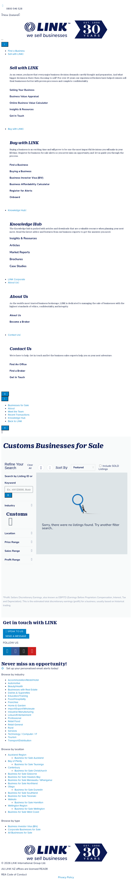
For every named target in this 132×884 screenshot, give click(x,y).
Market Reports (20, 252)
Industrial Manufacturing (21, 712)
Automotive (14, 683)
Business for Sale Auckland (29, 758)
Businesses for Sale (18, 405)
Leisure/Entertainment (19, 715)
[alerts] (2, 668)
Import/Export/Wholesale (21, 709)
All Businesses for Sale (20, 832)
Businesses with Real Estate (22, 689)
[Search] (8, 495)
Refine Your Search (14, 466)
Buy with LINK (16, 129)
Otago (11, 786)
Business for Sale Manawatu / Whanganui (30, 780)
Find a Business (16, 51)
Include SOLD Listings (109, 467)
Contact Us (14, 335)
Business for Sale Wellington (30, 809)
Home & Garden (17, 705)
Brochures (16, 259)
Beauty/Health (15, 686)
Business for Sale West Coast (23, 812)
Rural (10, 728)
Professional (14, 718)
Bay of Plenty (15, 761)
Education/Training (18, 696)
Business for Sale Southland (23, 793)
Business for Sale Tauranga (29, 764)
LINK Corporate (16, 279)
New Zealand (10, 15)
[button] (30, 466)
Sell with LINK (15, 54)
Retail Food (14, 721)
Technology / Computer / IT (22, 734)
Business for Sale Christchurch (31, 771)
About (11, 408)
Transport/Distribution (19, 740)
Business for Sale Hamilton (29, 802)
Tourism (12, 737)
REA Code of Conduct (14, 874)
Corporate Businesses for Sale (24, 829)
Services (12, 731)
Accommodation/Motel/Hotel (23, 680)
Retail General (15, 724)
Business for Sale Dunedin (29, 790)
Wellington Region (17, 805)
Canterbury (14, 767)
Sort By (62, 467)
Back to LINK (15, 421)
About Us (13, 282)
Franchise (13, 702)
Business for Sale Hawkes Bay (24, 777)
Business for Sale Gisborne (22, 774)
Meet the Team (16, 411)
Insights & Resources (23, 238)
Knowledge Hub (17, 210)
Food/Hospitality (17, 699)
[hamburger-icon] (4, 44)
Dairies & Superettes (19, 693)
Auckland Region (17, 755)
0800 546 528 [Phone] (14, 8)
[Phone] (2, 5)
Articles (15, 245)
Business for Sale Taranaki (22, 796)
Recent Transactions (18, 415)
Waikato (12, 799)
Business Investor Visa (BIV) (23, 826)
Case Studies (18, 266)
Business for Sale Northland (23, 783)
